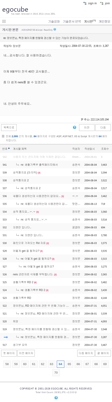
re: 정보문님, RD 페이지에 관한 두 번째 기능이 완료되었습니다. (57, 313)
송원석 (76, 164)
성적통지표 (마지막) (25, 172)
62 (42, 364)
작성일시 (89, 148)
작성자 (76, 148)
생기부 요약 (20, 344)
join (105, 3)
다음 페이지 (86, 353)
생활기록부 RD (22, 297)
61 (33, 364)
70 (56, 372)
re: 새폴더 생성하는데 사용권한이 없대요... (44, 203)
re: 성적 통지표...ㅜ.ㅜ (31, 219)
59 (16, 364)
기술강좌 (54, 21)
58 (7, 364)
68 (96, 364)
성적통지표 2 (21, 180)
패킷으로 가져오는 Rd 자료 (29, 243)
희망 (15, 321)
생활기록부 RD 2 (23, 282)
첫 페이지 (9, 353)
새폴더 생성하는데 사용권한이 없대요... (37, 196)
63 (51, 364)
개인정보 (104, 21)
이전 (86, 127)
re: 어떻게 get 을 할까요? (33, 258)
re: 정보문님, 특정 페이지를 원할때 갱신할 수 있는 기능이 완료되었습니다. (63, 337)
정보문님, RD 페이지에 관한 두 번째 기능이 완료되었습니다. (49, 305)
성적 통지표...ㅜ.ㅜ (24, 211)
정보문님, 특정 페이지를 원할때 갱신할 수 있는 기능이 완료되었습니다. (56, 329)
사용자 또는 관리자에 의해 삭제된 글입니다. (39, 156)
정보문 (17, 45)
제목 (23, 148)
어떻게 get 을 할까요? (26, 250)
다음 (103, 127)
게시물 (19, 148)
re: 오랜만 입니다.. (29, 235)
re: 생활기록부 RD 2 (30, 290)
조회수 (105, 148)
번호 (4, 148)
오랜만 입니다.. (22, 227)
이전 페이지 (26, 353)
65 (69, 364)
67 (87, 364)
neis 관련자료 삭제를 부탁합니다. (33, 274)
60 (24, 364)
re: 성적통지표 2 (28, 188)
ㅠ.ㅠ (75, 196)
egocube (15, 8)
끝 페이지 (103, 353)
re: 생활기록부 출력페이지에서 (37, 164)
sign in (90, 3)
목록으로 (9, 127)
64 (60, 364)
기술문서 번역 (72, 21)
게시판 (90, 21)
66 (78, 364)
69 (105, 364)
